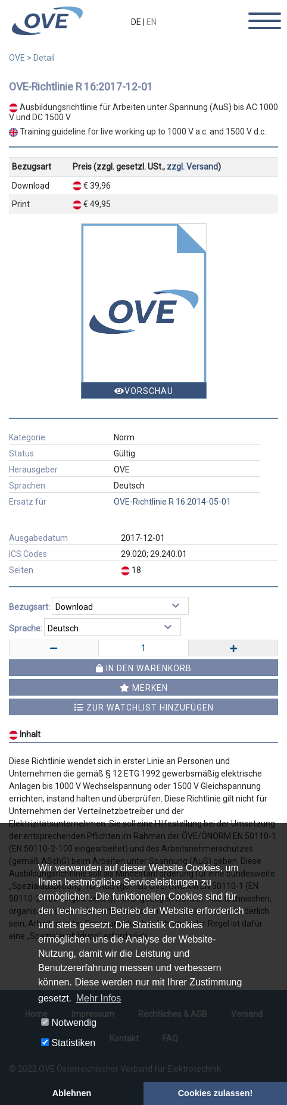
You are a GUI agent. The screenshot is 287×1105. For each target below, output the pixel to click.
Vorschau (143, 391)
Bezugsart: (29, 607)
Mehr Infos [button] (98, 998)
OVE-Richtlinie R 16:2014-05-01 (172, 501)
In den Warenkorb (144, 668)
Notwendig (68, 1023)
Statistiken (68, 1043)
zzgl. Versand (192, 166)
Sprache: (25, 628)
